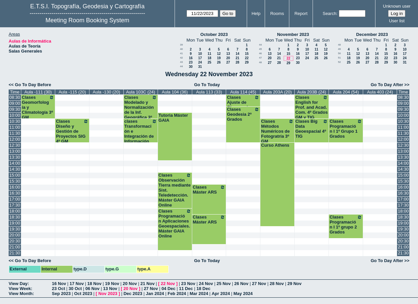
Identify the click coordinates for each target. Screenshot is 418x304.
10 (200, 54)
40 (181, 49)
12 (218, 54)
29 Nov (294, 283)
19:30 (14, 229)
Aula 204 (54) (346, 91)
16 (191, 58)
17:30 (14, 205)
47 (260, 57)
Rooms (277, 13)
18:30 (14, 217)
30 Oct (75, 288)
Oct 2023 (83, 293)
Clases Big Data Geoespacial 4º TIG (311, 129)
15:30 (14, 181)
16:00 (14, 187)
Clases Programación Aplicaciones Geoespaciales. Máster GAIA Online (175, 223)
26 (218, 62)
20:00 (14, 234)
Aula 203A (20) (277, 91)
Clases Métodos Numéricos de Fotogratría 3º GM (277, 131)
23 (191, 62)
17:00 (14, 199)
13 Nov (110, 288)
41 (181, 53)
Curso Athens (275, 145)
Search (329, 13)
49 (339, 49)
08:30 (14, 97)
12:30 (14, 145)
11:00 (14, 127)
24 (200, 62)
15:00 (14, 175)
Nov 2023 (107, 293)
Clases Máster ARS (209, 190)
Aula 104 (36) (175, 91)
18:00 (14, 211)
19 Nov (112, 283)
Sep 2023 (61, 293)
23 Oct (58, 288)
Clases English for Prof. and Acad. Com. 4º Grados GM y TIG (311, 107)
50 (339, 53)
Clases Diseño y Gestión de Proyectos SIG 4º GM (72, 131)
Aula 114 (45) (243, 91)
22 (246, 58)
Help (255, 13)
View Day (18, 283)
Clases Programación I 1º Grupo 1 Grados (346, 129)
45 (260, 49)
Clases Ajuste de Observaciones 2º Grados (243, 105)
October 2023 (214, 34)
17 (200, 58)
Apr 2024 (220, 293)
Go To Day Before (33, 84)
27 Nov (259, 283)
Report (300, 13)
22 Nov (168, 283)
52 (339, 62)
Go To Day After (387, 84)
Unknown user (397, 6)
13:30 (14, 157)
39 (181, 44)
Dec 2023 (132, 293)
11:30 (14, 133)
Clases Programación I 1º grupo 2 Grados (346, 224)
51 (339, 57)
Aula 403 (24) (380, 91)
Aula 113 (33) (209, 91)
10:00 (14, 115)
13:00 (14, 151)
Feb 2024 (177, 293)
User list (397, 20)
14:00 (14, 163)
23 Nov (188, 283)
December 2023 (372, 34)
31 (200, 67)
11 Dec (186, 288)
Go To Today (207, 84)
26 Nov (241, 283)
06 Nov (92, 288)
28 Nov (277, 283)
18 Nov (94, 283)
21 (237, 58)
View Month (21, 293)
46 (260, 53)
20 (228, 58)
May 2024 (243, 293)
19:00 (14, 223)
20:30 (14, 240)
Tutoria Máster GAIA (173, 118)
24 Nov (206, 283)
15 (246, 54)
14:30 (14, 169)
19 (218, 58)
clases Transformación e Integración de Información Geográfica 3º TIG (140, 136)
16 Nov (59, 283)
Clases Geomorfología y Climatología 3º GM (38, 107)
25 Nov (223, 283)
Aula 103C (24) (140, 91)
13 (228, 54)
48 (260, 62)
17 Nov (77, 283)
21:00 (14, 246)
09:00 (14, 103)
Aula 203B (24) (311, 91)
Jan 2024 (155, 293)
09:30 (14, 109)
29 (246, 62)
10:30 (14, 121)
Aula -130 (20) (106, 91)
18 (209, 58)
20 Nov (130, 283)
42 (181, 57)
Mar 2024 (199, 293)
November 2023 (293, 34)
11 (209, 54)
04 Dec (169, 288)
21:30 (14, 252)
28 (237, 62)
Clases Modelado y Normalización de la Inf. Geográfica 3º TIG (140, 110)
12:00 (14, 139)
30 (191, 67)
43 (181, 62)
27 (228, 62)
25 (209, 62)
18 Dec (203, 288)
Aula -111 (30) (38, 91)
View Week (20, 288)
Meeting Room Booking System (87, 20)
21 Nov (147, 283)
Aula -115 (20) (72, 91)
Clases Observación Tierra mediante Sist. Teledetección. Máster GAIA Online (175, 190)
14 (237, 54)
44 (181, 66)
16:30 (14, 193)
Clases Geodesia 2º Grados (243, 114)
